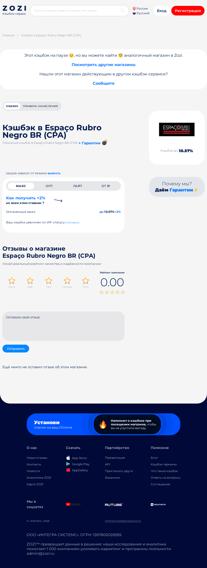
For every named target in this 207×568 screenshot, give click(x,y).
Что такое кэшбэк (164, 471)
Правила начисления (40, 106)
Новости (33, 471)
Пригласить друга (119, 471)
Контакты (34, 464)
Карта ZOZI (35, 484)
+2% (118, 212)
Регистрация (188, 10)
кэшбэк (12, 106)
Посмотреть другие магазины (104, 64)
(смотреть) (73, 222)
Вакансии (112, 477)
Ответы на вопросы (165, 477)
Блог (154, 458)
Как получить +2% (25, 200)
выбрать (54, 173)
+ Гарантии (90, 143)
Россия (140, 8)
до (102, 212)
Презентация (115, 458)
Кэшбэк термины (164, 464)
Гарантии (181, 190)
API (107, 464)
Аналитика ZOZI (39, 477)
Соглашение (160, 484)
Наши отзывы (37, 458)
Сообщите (104, 83)
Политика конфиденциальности (123, 521)
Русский (141, 13)
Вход (161, 10)
